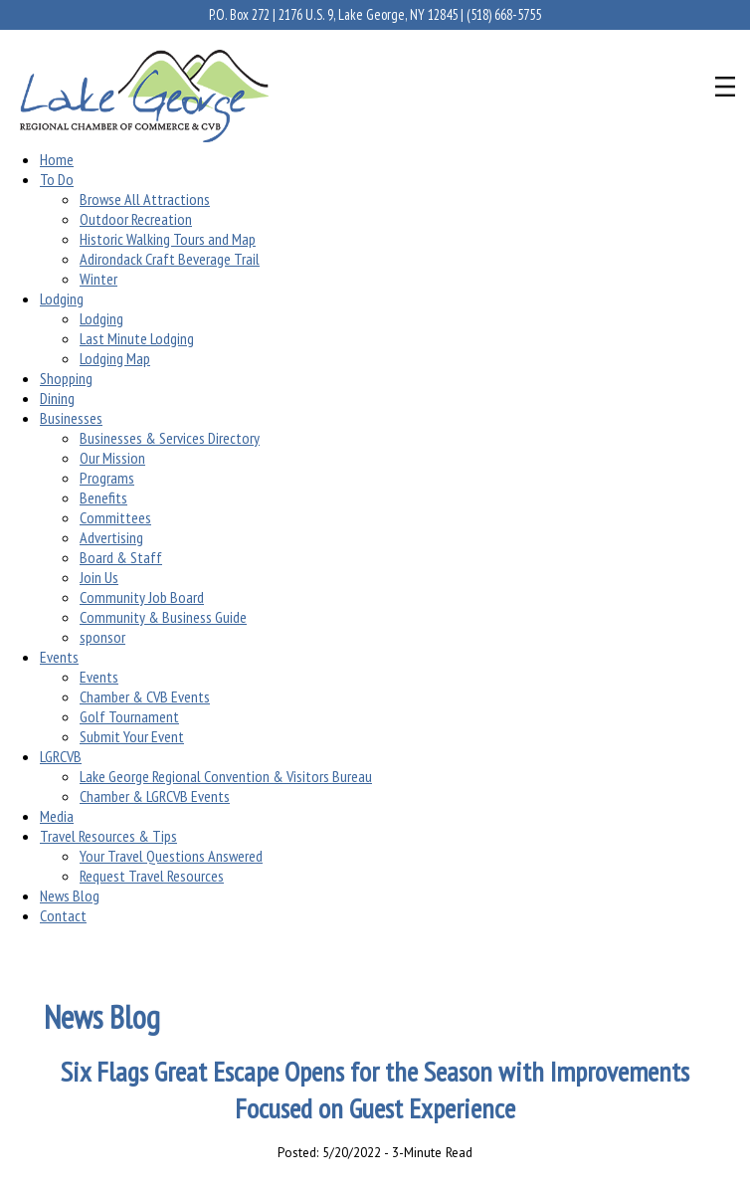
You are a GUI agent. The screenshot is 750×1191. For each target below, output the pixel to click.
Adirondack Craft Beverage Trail (170, 259)
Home (57, 159)
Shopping (66, 378)
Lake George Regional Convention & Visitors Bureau (226, 776)
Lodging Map (115, 358)
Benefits (103, 497)
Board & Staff (121, 557)
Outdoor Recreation (136, 219)
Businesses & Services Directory (170, 438)
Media (57, 816)
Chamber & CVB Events (145, 696)
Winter (98, 279)
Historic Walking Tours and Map (168, 239)
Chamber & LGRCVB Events (155, 796)
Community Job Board (142, 597)
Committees (115, 517)
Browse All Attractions (145, 199)
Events (59, 657)
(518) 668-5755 (504, 14)
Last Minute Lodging (137, 338)
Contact (63, 915)
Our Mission (112, 458)
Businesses (71, 418)
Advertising (111, 537)
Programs (107, 478)
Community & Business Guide (163, 617)
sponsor (102, 637)
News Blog (69, 895)
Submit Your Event (132, 736)
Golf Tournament (129, 716)
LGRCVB (61, 756)
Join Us (99, 577)
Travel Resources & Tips (108, 836)
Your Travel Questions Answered (171, 856)
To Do (57, 179)
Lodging (62, 298)
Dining (57, 398)
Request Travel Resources (152, 876)
